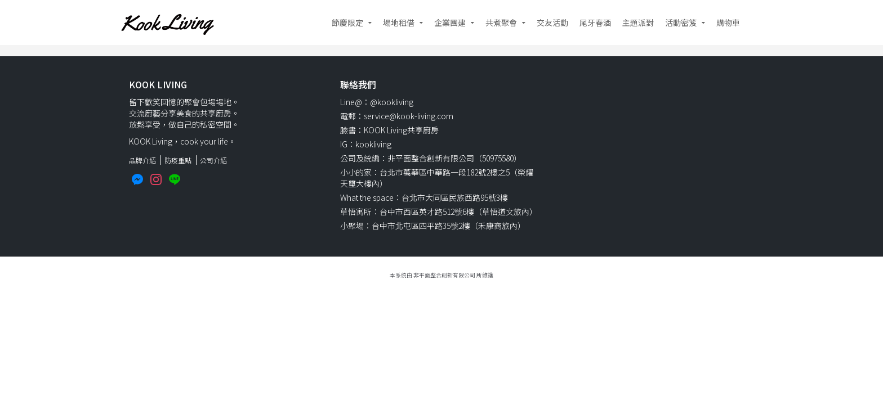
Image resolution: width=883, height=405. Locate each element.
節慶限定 (347, 22)
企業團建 (450, 22)
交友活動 (552, 22)
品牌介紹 (142, 160)
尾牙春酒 (595, 22)
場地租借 (398, 22)
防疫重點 (177, 160)
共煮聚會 (501, 22)
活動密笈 (681, 22)
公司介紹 (213, 160)
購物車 (728, 22)
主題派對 (638, 22)
